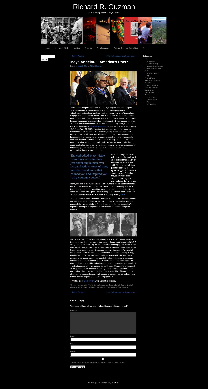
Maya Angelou (83, 287)
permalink (125, 287)
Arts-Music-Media (62, 48)
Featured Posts (150, 78)
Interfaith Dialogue (153, 73)
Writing (103, 30)
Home (62, 30)
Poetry (149, 102)
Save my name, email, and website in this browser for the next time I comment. (98, 362)
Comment (74, 311)
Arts (146, 59)
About (159, 30)
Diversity (117, 30)
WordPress (100, 383)
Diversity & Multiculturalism (153, 68)
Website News (149, 92)
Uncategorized (149, 90)
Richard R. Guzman (104, 7)
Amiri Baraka (109, 285)
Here (123, 194)
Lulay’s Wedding (77, 56)
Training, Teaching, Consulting (145, 30)
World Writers (151, 104)
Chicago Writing (152, 99)
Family (147, 75)
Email (72, 344)
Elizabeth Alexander (98, 126)
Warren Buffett (105, 287)
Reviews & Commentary (153, 80)
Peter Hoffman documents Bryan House (122, 56)
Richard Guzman (96, 66)
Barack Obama (120, 285)
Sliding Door (111, 383)
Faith (146, 71)
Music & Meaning (152, 64)
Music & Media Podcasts (155, 66)
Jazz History (151, 61)
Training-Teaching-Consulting (126, 48)
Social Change (131, 30)
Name (73, 336)
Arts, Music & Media (89, 30)
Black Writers (151, 97)
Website (73, 352)
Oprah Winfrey (94, 287)
